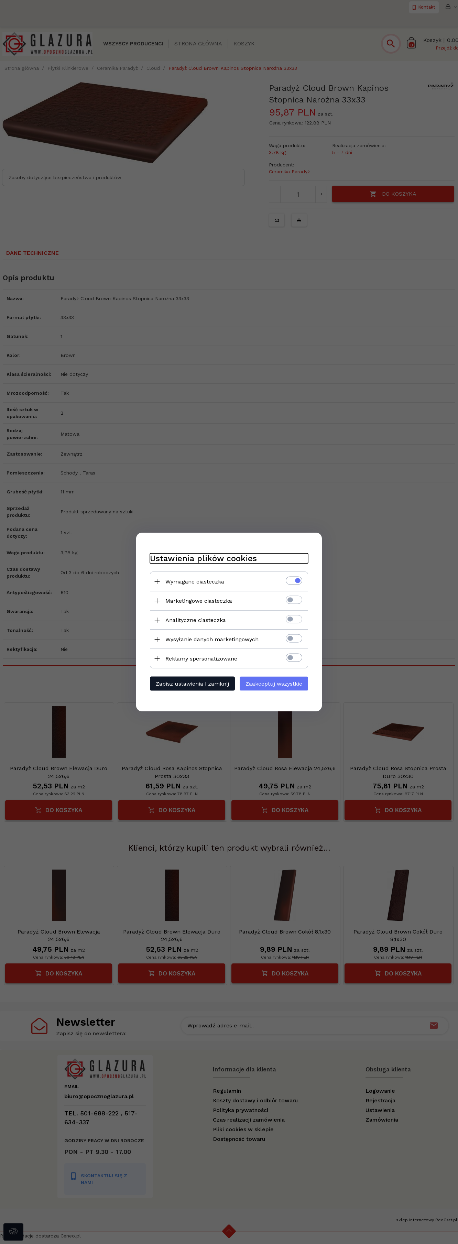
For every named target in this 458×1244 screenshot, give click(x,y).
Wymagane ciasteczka (194, 581)
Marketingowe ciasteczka (198, 601)
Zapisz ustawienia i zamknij (192, 683)
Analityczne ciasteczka (195, 620)
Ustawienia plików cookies (203, 558)
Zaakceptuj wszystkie (274, 683)
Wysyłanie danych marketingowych (212, 639)
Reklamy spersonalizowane (201, 658)
